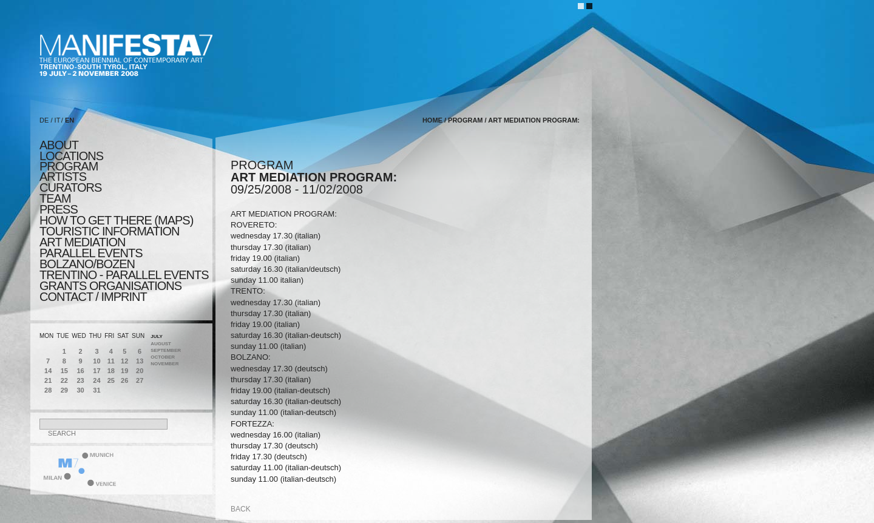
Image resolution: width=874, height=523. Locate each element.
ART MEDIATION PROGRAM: (534, 120)
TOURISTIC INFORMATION (109, 231)
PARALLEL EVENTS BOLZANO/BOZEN (91, 258)
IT (58, 120)
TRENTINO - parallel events (124, 274)
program (68, 166)
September (166, 350)
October (163, 357)
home (432, 120)
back (241, 509)
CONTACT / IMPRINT (93, 296)
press (58, 209)
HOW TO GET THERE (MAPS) (116, 220)
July (157, 336)
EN (69, 120)
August (161, 343)
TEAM (55, 198)
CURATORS (70, 187)
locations (71, 155)
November (164, 363)
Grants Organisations (110, 285)
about (58, 145)
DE (44, 120)
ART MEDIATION (82, 242)
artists (62, 176)
